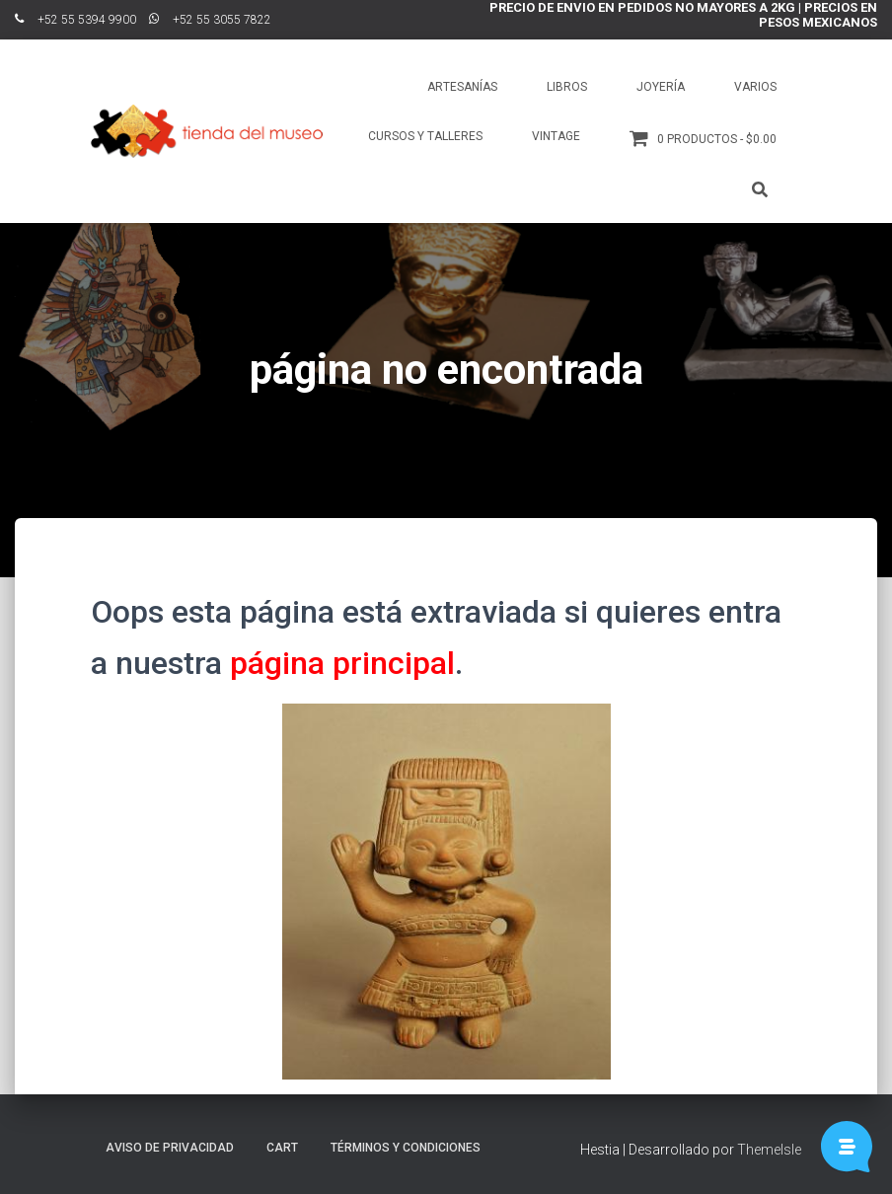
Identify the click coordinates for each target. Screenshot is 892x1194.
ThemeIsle (769, 1149)
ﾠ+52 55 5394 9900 (75, 20)
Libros (567, 87)
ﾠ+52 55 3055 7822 (210, 20)
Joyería (660, 87)
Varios (755, 87)
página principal (342, 663)
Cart (282, 1148)
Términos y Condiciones (406, 1148)
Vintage (556, 136)
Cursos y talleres (425, 136)
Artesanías (462, 87)
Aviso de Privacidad (170, 1148)
